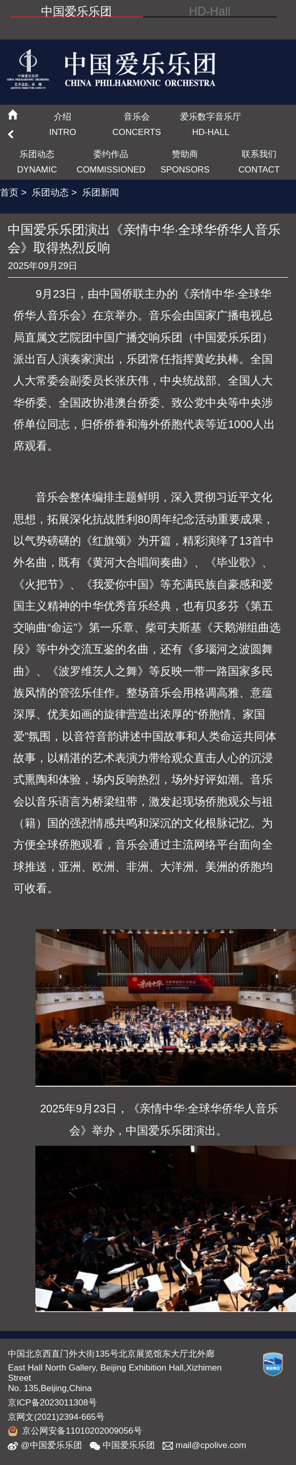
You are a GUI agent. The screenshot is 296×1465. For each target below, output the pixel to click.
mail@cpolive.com (204, 1445)
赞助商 (185, 161)
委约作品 (111, 161)
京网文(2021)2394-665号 (56, 1417)
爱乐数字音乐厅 (211, 124)
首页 (9, 192)
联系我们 (259, 161)
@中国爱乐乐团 (45, 1445)
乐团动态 (37, 161)
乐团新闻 (100, 192)
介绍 (63, 124)
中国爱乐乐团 (122, 1445)
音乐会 (136, 124)
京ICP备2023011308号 (52, 1403)
